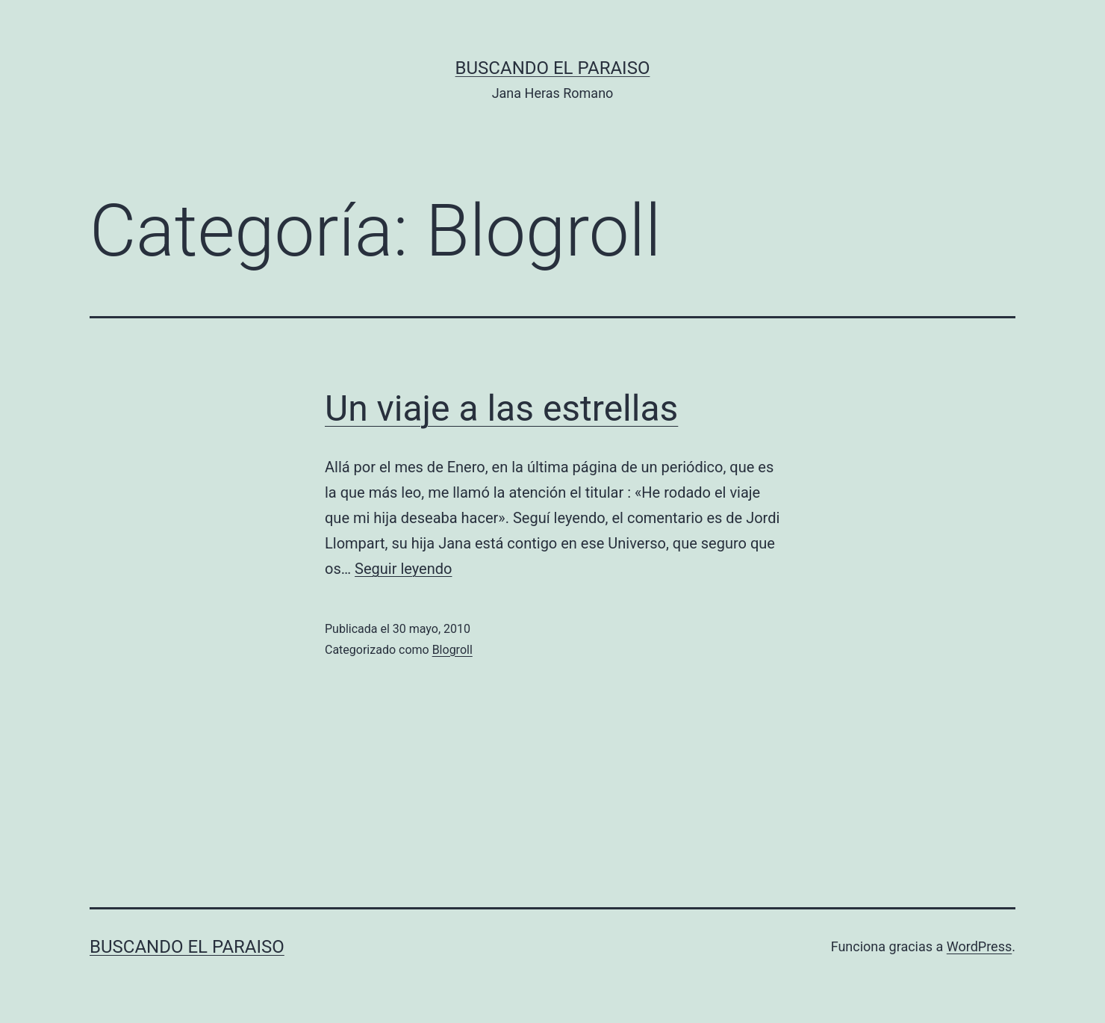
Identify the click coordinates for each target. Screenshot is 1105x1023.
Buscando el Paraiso (552, 68)
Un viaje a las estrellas (501, 408)
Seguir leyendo (403, 569)
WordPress (979, 946)
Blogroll (452, 650)
